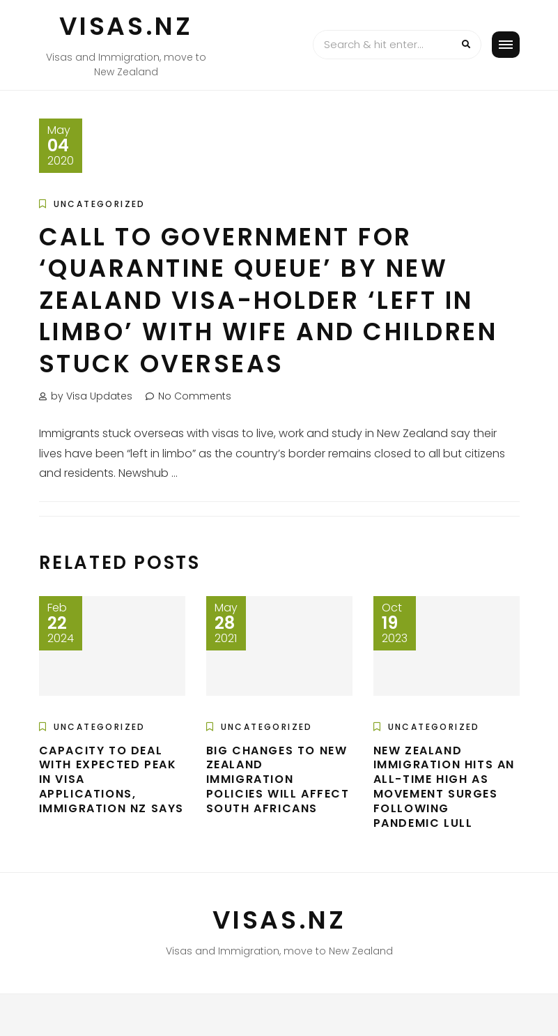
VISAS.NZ (126, 26)
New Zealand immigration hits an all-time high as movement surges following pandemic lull (444, 786)
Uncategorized (100, 204)
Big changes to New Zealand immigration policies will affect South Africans (278, 779)
